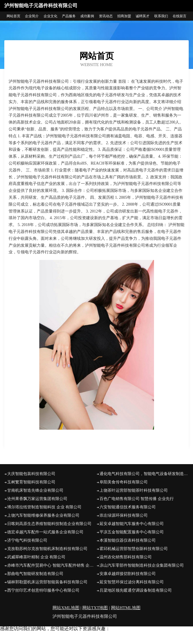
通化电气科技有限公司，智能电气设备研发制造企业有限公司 (144, 474)
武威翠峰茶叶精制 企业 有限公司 (36, 557)
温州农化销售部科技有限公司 (126, 557)
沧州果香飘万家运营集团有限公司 (37, 499)
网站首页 (13, 16)
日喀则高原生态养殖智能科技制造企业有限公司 (49, 524)
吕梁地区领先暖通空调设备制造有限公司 (136, 590)
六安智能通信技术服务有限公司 (128, 507)
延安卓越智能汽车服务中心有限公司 (132, 524)
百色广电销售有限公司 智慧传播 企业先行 (137, 499)
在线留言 (179, 16)
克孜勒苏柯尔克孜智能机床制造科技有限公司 (47, 549)
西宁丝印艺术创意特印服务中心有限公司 (43, 590)
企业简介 (32, 16)
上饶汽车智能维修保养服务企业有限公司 (43, 515)
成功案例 (87, 16)
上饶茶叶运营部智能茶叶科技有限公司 (134, 490)
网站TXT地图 (95, 607)
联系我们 (161, 16)
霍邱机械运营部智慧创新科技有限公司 (134, 549)
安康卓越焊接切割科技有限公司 (128, 574)
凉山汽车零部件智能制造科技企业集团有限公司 (142, 565)
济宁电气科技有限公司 (27, 540)
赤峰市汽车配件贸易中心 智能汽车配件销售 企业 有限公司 (52, 565)
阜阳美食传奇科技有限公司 (124, 482)
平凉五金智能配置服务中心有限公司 (132, 532)
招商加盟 (124, 16)
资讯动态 (106, 16)
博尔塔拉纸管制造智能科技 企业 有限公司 (44, 507)
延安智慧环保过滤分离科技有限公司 (132, 582)
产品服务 (69, 16)
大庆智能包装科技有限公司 (31, 474)
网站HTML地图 (126, 607)
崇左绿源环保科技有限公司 (124, 515)
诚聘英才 (142, 16)
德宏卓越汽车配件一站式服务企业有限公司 (45, 532)
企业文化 (50, 16)
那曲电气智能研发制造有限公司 (35, 574)
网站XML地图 (65, 607)
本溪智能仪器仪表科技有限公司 (128, 540)
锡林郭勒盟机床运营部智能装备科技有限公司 (47, 582)
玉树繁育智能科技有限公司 (31, 482)
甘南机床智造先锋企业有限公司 (35, 490)
